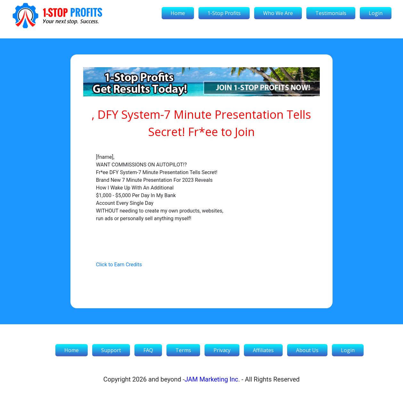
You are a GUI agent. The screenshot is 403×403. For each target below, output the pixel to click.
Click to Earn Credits (119, 265)
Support (111, 350)
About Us (307, 350)
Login (376, 13)
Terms (183, 350)
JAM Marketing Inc (211, 379)
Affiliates (263, 350)
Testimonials (330, 13)
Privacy (222, 350)
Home (178, 13)
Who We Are (278, 13)
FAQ (148, 350)
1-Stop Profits (224, 13)
